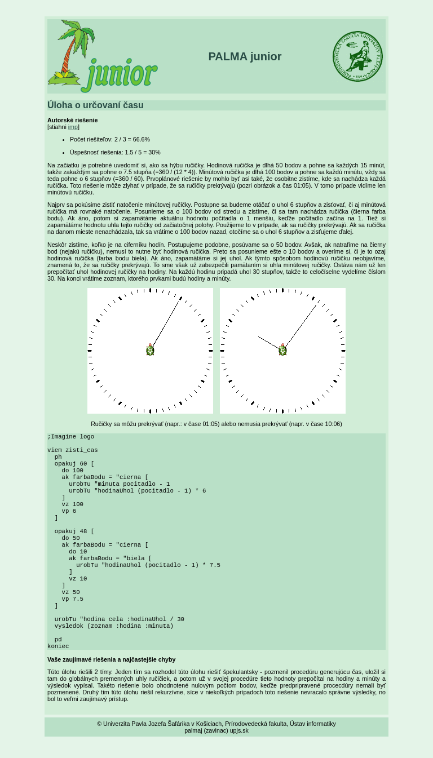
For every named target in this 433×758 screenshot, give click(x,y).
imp (73, 126)
